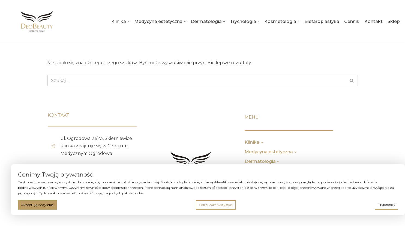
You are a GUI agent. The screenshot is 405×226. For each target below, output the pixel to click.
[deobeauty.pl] (36, 21)
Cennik (351, 21)
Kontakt (373, 21)
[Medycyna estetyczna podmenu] (311, 152)
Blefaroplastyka (321, 21)
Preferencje (386, 204)
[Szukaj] (196, 80)
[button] (128, 21)
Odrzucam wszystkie (216, 205)
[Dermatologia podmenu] (294, 161)
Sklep (394, 21)
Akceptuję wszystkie (37, 205)
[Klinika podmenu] (278, 142)
